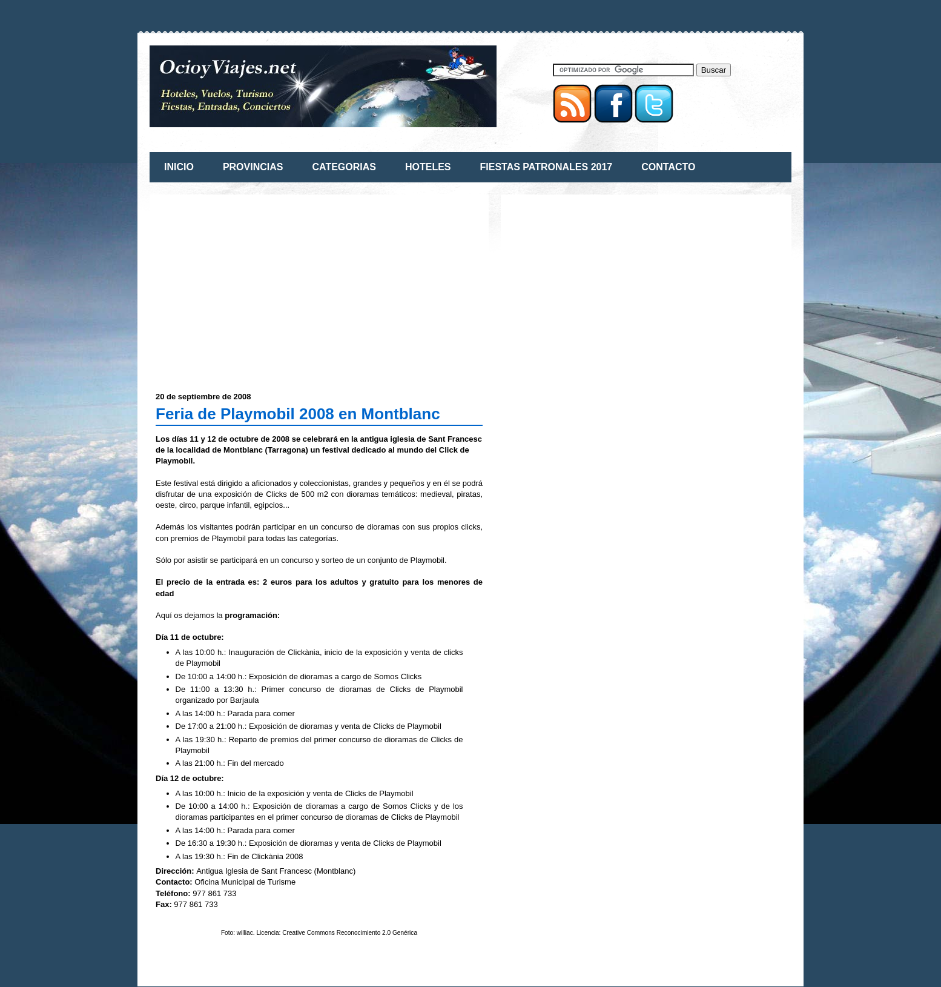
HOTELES (428, 167)
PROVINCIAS (253, 167)
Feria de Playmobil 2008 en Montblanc (298, 414)
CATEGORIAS (343, 167)
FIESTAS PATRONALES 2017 (546, 167)
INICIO (179, 167)
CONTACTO (668, 167)
